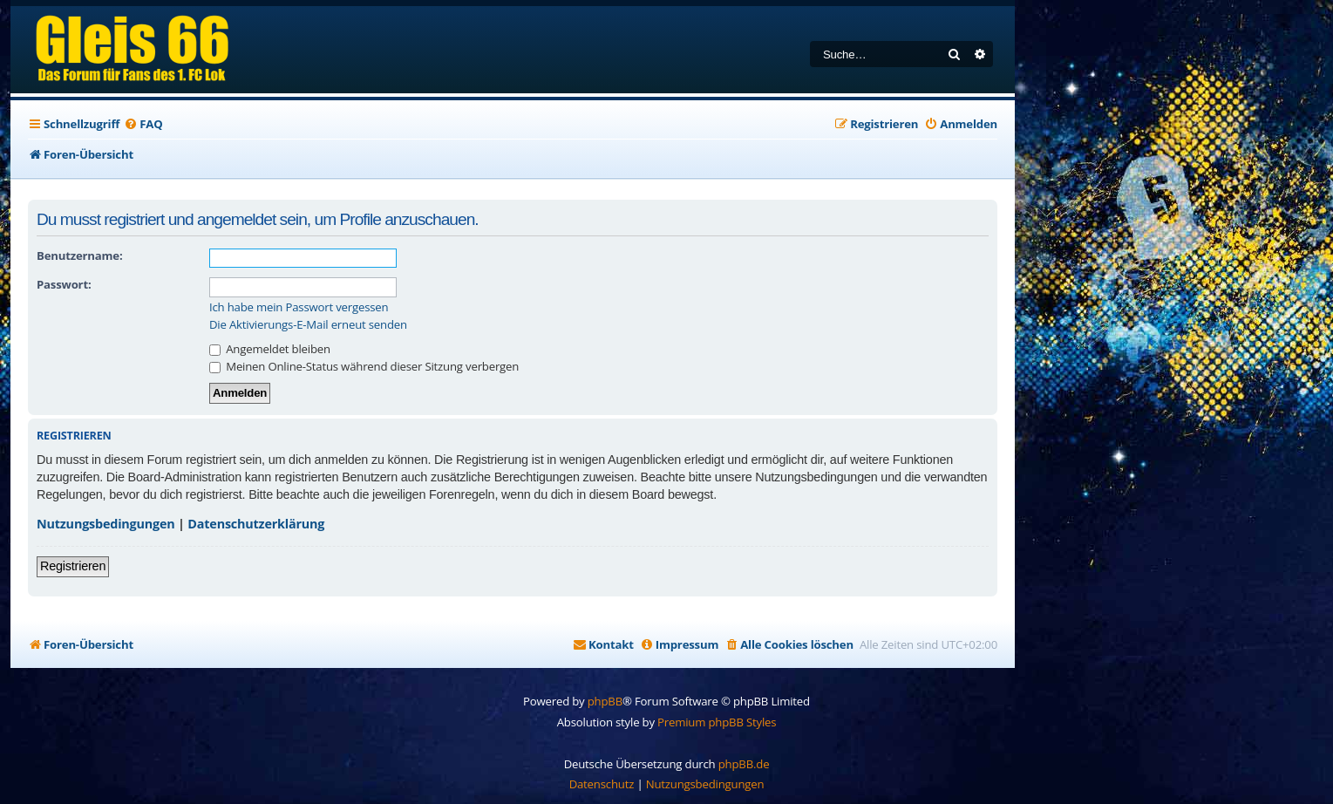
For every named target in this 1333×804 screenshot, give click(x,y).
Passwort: (64, 284)
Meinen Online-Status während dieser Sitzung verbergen (364, 366)
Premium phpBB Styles (716, 722)
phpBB (605, 701)
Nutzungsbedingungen (106, 523)
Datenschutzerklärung (255, 523)
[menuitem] (143, 124)
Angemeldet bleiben (269, 349)
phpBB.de (744, 764)
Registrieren (72, 566)
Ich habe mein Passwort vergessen (298, 307)
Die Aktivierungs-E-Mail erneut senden (308, 324)
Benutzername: (79, 255)
